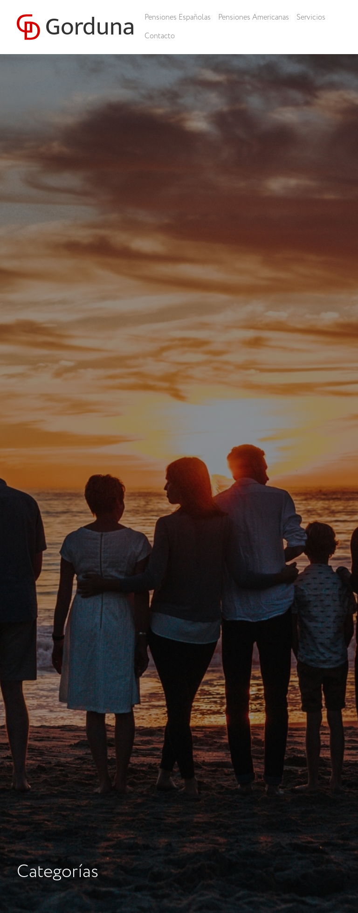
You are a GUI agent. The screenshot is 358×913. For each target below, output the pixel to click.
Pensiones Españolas (178, 17)
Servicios (310, 17)
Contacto (160, 36)
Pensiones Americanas (253, 17)
